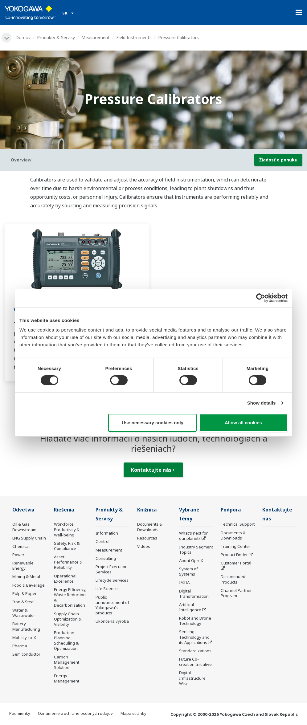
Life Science (107, 588)
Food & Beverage (28, 585)
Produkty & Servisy (56, 37)
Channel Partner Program (236, 593)
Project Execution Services (112, 569)
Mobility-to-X (24, 637)
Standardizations (195, 651)
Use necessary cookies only (152, 422)
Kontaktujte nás (152, 469)
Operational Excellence (65, 578)
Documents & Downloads (149, 526)
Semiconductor (26, 654)
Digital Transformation (194, 593)
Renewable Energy (23, 565)
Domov (23, 37)
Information (107, 533)
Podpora (231, 510)
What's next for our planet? (193, 535)
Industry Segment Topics (196, 549)
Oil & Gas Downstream (24, 526)
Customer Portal (236, 563)
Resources (147, 538)
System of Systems (188, 571)
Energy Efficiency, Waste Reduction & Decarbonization (70, 597)
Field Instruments (134, 37)
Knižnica (147, 510)
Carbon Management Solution (66, 662)
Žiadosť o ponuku (278, 160)
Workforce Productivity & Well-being (67, 529)
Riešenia (64, 510)
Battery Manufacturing (26, 626)
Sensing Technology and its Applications (194, 637)
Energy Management (66, 678)
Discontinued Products (233, 579)
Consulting (106, 558)
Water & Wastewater (23, 612)
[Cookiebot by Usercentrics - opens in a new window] (261, 297)
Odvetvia (23, 510)
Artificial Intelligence (190, 607)
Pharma (19, 646)
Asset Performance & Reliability (68, 562)
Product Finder (234, 554)
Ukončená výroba (112, 621)
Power (18, 554)
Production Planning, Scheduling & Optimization (66, 640)
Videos (143, 546)
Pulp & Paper (24, 593)
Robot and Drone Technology (195, 620)
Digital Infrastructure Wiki (192, 678)
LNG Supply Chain (29, 538)
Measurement (95, 37)
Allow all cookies (243, 422)
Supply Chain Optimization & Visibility (67, 619)
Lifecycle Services (112, 580)
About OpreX (191, 560)
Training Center (235, 546)
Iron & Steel (23, 602)
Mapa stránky (133, 713)
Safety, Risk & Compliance (67, 545)
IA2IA (184, 582)
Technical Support (238, 524)
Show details (261, 402)
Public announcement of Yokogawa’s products (112, 605)
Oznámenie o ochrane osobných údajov (75, 713)
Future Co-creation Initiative (195, 661)
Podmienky (19, 713)
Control (102, 541)
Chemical (21, 546)
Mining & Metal (26, 576)
